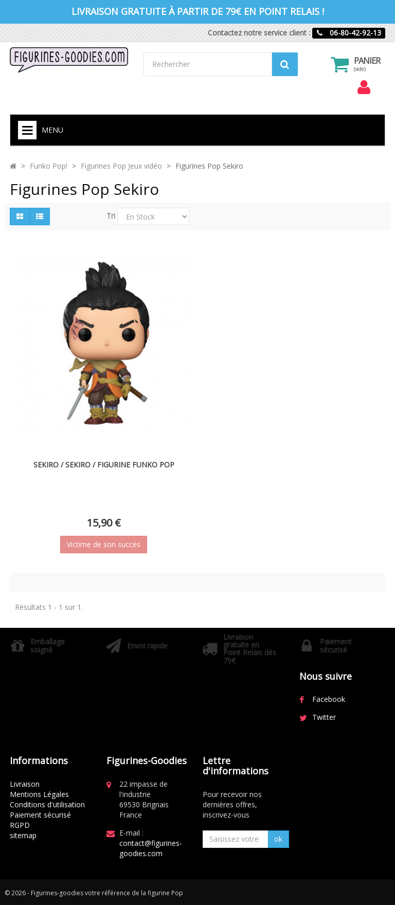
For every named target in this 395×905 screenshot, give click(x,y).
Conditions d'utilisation (47, 804)
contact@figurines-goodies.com (150, 848)
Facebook (328, 699)
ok (278, 839)
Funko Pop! (48, 166)
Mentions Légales (39, 794)
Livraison (25, 784)
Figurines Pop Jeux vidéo (121, 166)
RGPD (20, 825)
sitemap (23, 835)
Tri (110, 216)
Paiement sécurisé (40, 815)
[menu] (363, 87)
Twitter (324, 717)
